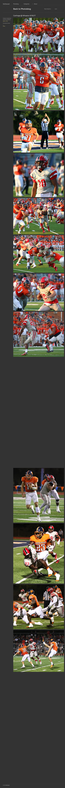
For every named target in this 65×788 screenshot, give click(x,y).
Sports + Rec (5, 21)
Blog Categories (47, 8)
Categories (26, 4)
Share (4, 26)
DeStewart (6, 4)
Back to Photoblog (22, 9)
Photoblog (16, 4)
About (35, 4)
